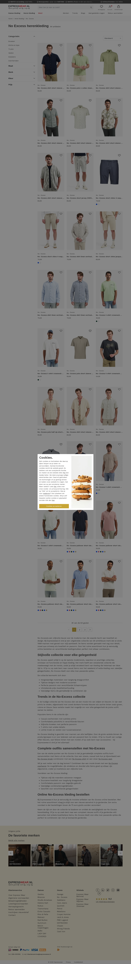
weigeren (46, 493)
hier (55, 486)
